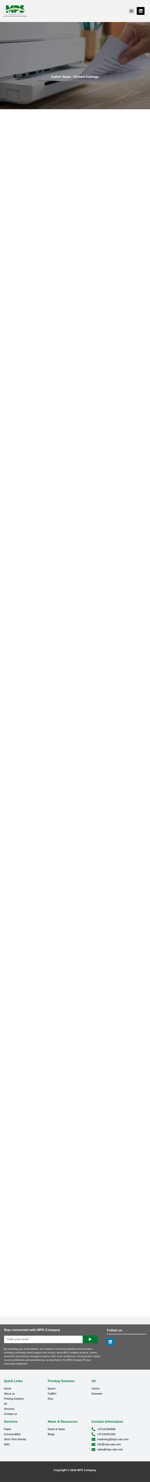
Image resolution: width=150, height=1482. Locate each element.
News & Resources (63, 1421)
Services (11, 1421)
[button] (131, 11)
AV (94, 1381)
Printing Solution (61, 1381)
